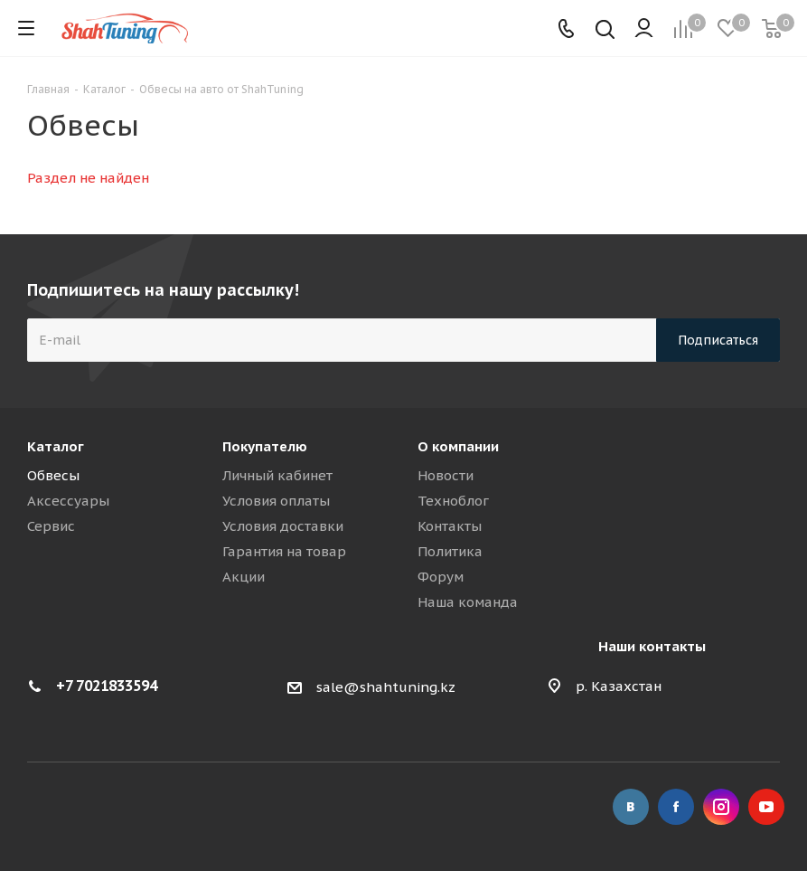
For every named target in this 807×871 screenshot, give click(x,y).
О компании (458, 446)
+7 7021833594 (106, 686)
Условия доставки (282, 526)
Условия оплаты (276, 500)
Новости (446, 475)
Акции (243, 576)
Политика (450, 551)
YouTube (766, 807)
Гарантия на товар (284, 551)
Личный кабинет (277, 475)
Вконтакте (631, 807)
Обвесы (53, 475)
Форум (441, 576)
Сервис (51, 526)
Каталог (55, 446)
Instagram (721, 807)
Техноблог (453, 500)
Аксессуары (68, 500)
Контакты (450, 526)
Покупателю (264, 446)
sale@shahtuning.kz (385, 687)
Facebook (676, 807)
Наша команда (468, 602)
